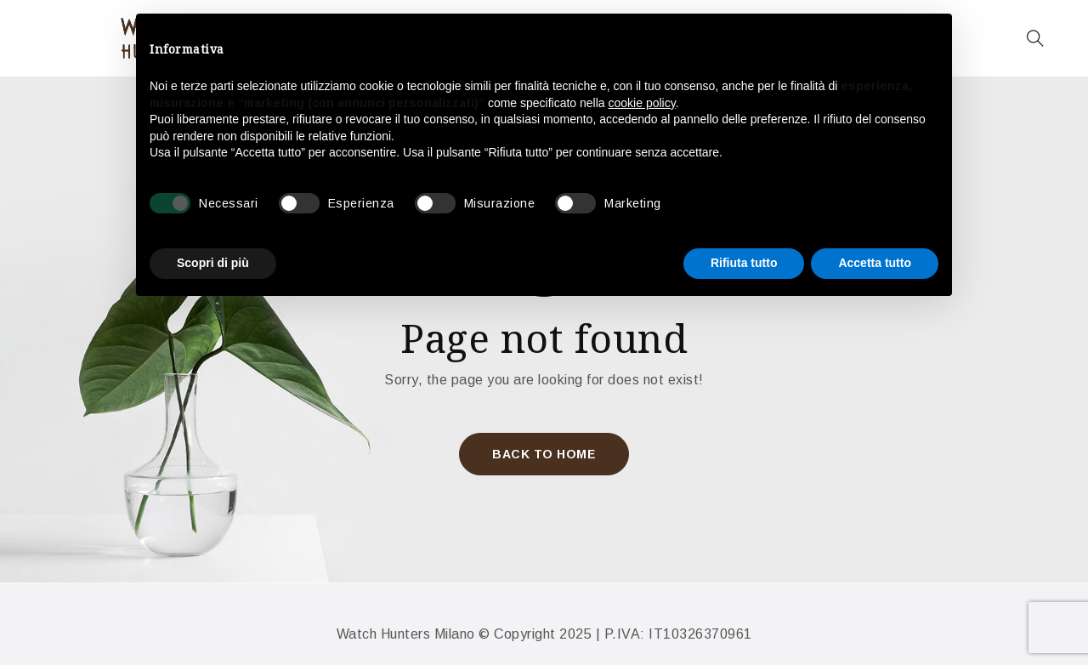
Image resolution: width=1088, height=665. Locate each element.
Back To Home (544, 454)
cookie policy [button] (642, 103)
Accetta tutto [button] (874, 263)
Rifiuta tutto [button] (744, 263)
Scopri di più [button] (213, 263)
